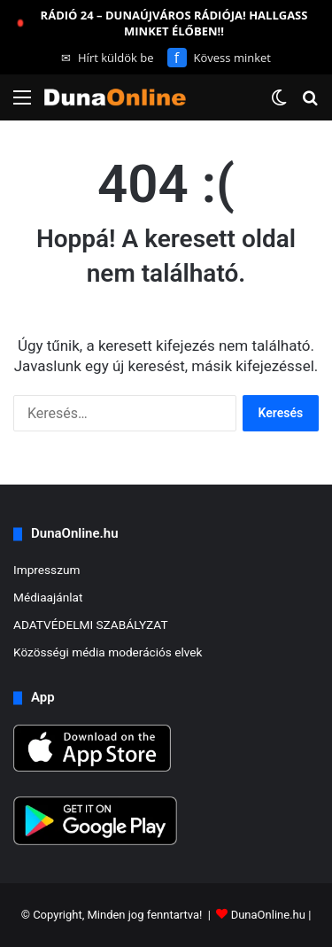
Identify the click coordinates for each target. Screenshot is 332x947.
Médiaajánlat (47, 597)
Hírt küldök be (107, 58)
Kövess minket (219, 57)
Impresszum (46, 570)
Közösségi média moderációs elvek (108, 652)
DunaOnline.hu (268, 914)
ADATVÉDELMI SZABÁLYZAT (90, 624)
